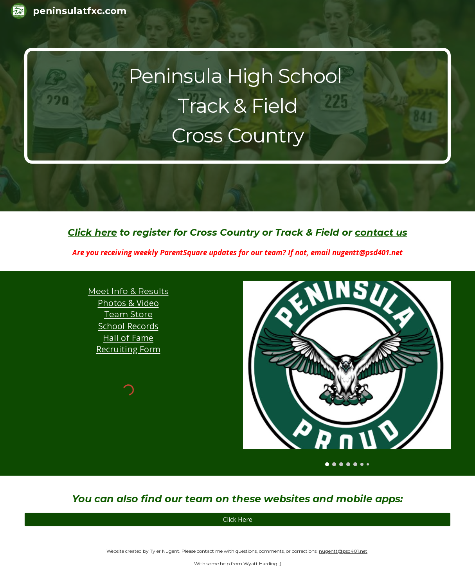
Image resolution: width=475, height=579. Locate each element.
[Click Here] (237, 519)
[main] (237, 106)
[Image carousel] (347, 373)
